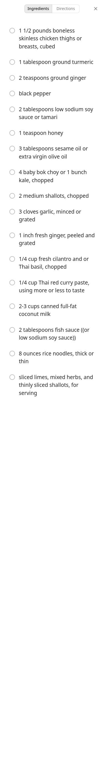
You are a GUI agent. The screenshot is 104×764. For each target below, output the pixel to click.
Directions (66, 8)
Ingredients (38, 8)
